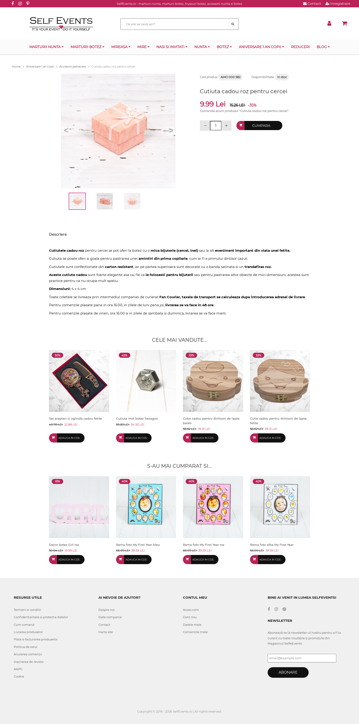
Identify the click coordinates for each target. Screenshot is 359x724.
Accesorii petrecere (74, 66)
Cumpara (261, 125)
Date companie (110, 617)
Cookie (19, 676)
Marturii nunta (46, 47)
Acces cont (191, 610)
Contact (312, 3)
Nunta (202, 47)
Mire (143, 47)
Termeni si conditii (27, 610)
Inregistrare (338, 3)
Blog (323, 47)
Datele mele (192, 624)
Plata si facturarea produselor (35, 639)
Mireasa (121, 47)
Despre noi (106, 610)
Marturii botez (87, 47)
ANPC (18, 669)
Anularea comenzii (28, 654)
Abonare (288, 672)
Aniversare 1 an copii (261, 47)
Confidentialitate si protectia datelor (41, 617)
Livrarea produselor (28, 632)
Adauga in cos (69, 438)
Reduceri (300, 47)
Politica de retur (26, 647)
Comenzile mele (195, 632)
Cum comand (24, 624)
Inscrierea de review (29, 662)
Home (18, 66)
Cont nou (190, 617)
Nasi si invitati (172, 47)
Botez (224, 47)
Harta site (105, 632)
